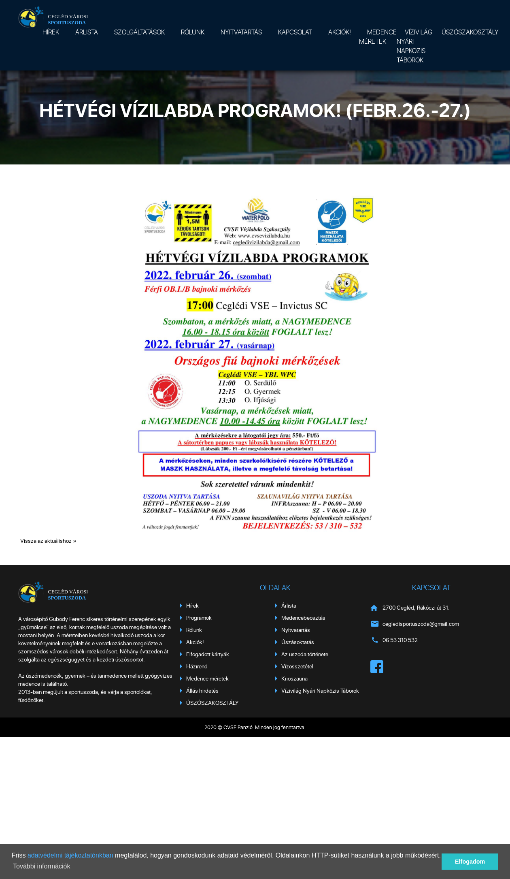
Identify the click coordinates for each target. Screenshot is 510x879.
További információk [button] (41, 866)
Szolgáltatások (139, 32)
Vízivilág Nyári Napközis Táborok (414, 46)
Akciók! (339, 32)
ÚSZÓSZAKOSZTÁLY (470, 32)
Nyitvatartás (241, 32)
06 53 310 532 (400, 640)
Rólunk (192, 32)
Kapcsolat (295, 32)
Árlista (86, 32)
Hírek (50, 32)
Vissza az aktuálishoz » (48, 540)
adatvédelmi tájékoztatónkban (70, 855)
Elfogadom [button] (470, 861)
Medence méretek (378, 36)
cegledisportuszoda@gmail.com (420, 623)
